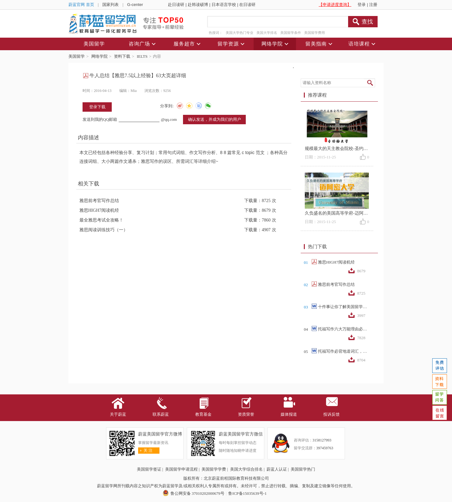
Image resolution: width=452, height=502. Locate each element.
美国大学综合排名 (246, 469)
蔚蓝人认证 (276, 469)
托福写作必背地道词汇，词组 (343, 351)
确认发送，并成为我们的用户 (214, 119)
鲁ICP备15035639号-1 (247, 493)
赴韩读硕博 (198, 4)
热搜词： (216, 33)
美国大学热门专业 (239, 33)
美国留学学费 (214, 469)
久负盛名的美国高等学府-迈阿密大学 (341, 213)
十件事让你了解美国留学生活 (343, 306)
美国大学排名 (266, 33)
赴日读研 (176, 4)
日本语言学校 (224, 4)
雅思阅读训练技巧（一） (103, 229)
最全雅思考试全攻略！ (101, 220)
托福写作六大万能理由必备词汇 (343, 329)
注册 (373, 4)
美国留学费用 (314, 33)
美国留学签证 (149, 469)
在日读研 (247, 4)
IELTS (142, 56)
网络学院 (99, 56)
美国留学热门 (303, 469)
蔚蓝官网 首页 (81, 4)
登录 (362, 4)
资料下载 (122, 56)
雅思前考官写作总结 (99, 200)
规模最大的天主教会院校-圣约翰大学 (341, 148)
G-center (135, 4)
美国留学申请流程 (181, 469)
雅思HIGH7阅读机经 (99, 210)
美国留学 (76, 56)
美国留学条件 (290, 33)
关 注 (145, 450)
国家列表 (110, 4)
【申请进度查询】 (335, 4)
